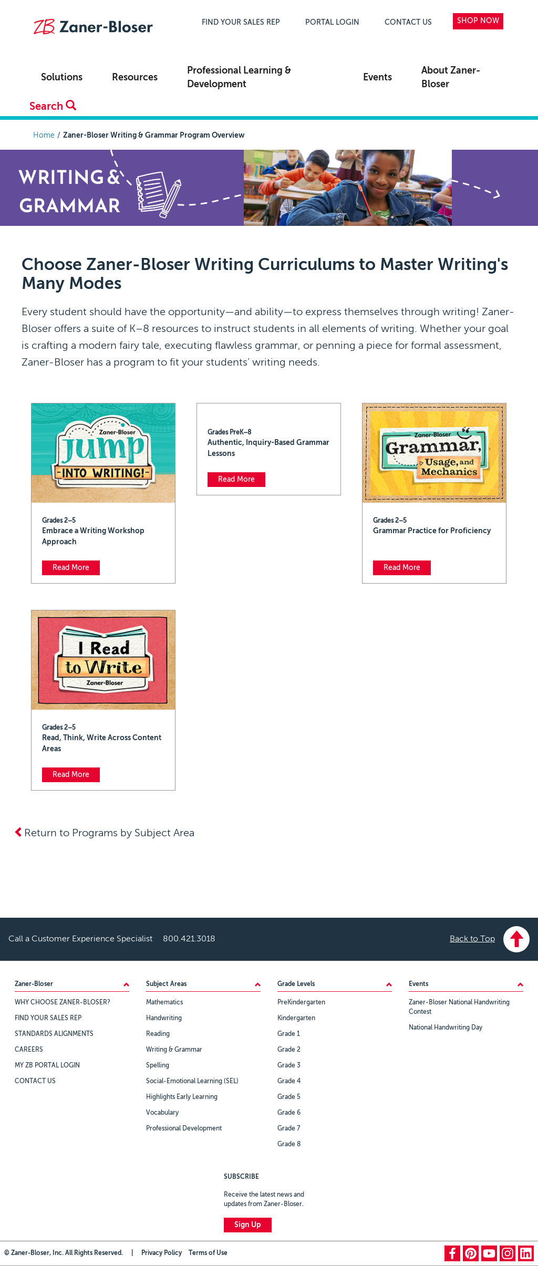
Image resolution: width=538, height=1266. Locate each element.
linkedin (526, 1253)
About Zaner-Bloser (450, 77)
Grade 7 (288, 1129)
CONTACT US (408, 22)
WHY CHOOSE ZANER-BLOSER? (62, 1003)
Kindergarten (296, 1018)
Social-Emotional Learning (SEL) (192, 1081)
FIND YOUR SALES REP (241, 22)
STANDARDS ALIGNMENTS (54, 1034)
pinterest (471, 1253)
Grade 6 (289, 1113)
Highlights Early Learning (182, 1097)
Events (377, 77)
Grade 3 (289, 1066)
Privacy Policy (161, 1253)
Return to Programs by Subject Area (104, 833)
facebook (452, 1253)
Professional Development (184, 1129)
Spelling (157, 1066)
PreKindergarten (301, 1003)
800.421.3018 (189, 939)
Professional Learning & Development (239, 77)
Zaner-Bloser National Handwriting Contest (459, 1007)
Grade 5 (289, 1097)
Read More (71, 568)
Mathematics (164, 1003)
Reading (158, 1034)
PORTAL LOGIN (332, 22)
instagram (507, 1253)
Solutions (61, 77)
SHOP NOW (478, 21)
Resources (135, 77)
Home (44, 135)
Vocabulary (162, 1113)
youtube (489, 1253)
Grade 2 (289, 1050)
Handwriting (164, 1018)
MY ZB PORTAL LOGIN (47, 1066)
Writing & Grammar (174, 1050)
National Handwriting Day (445, 1028)
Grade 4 (289, 1081)
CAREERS (29, 1050)
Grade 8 (289, 1145)
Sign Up (247, 1225)
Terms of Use (208, 1253)
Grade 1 (288, 1034)
